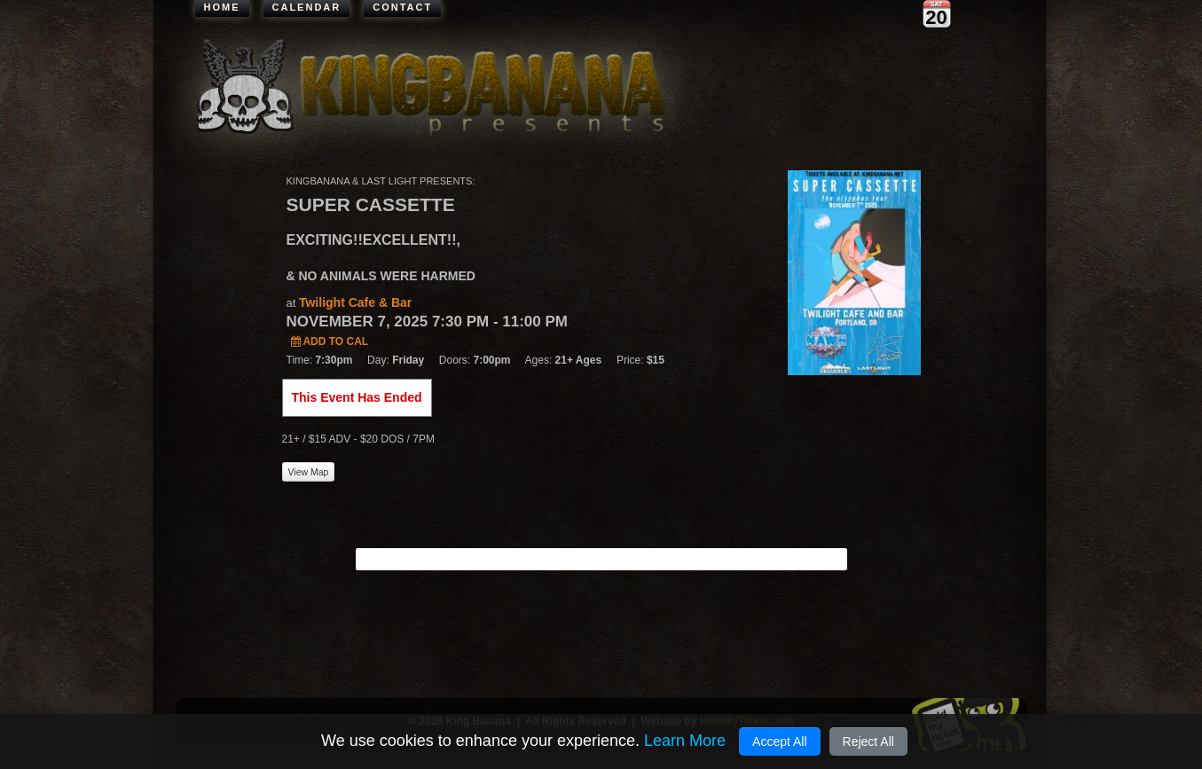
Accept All (779, 741)
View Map (308, 472)
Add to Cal (330, 341)
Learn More (685, 740)
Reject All (868, 741)
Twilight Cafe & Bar (355, 302)
